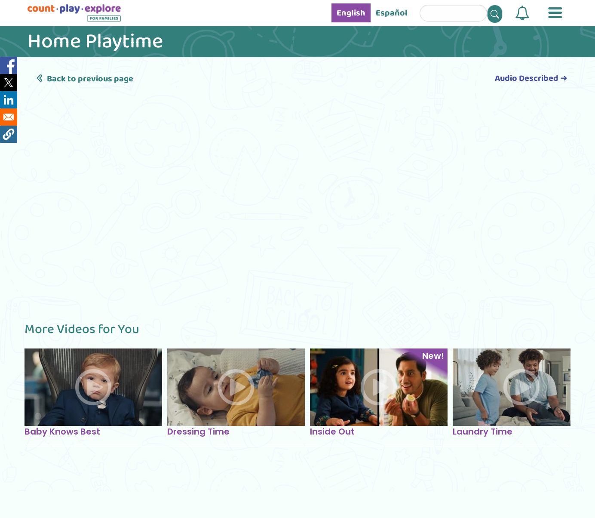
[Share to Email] (8, 117)
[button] (522, 12)
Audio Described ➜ (531, 78)
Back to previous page (83, 79)
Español (392, 13)
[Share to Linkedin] (8, 99)
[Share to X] (8, 82)
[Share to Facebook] (8, 65)
